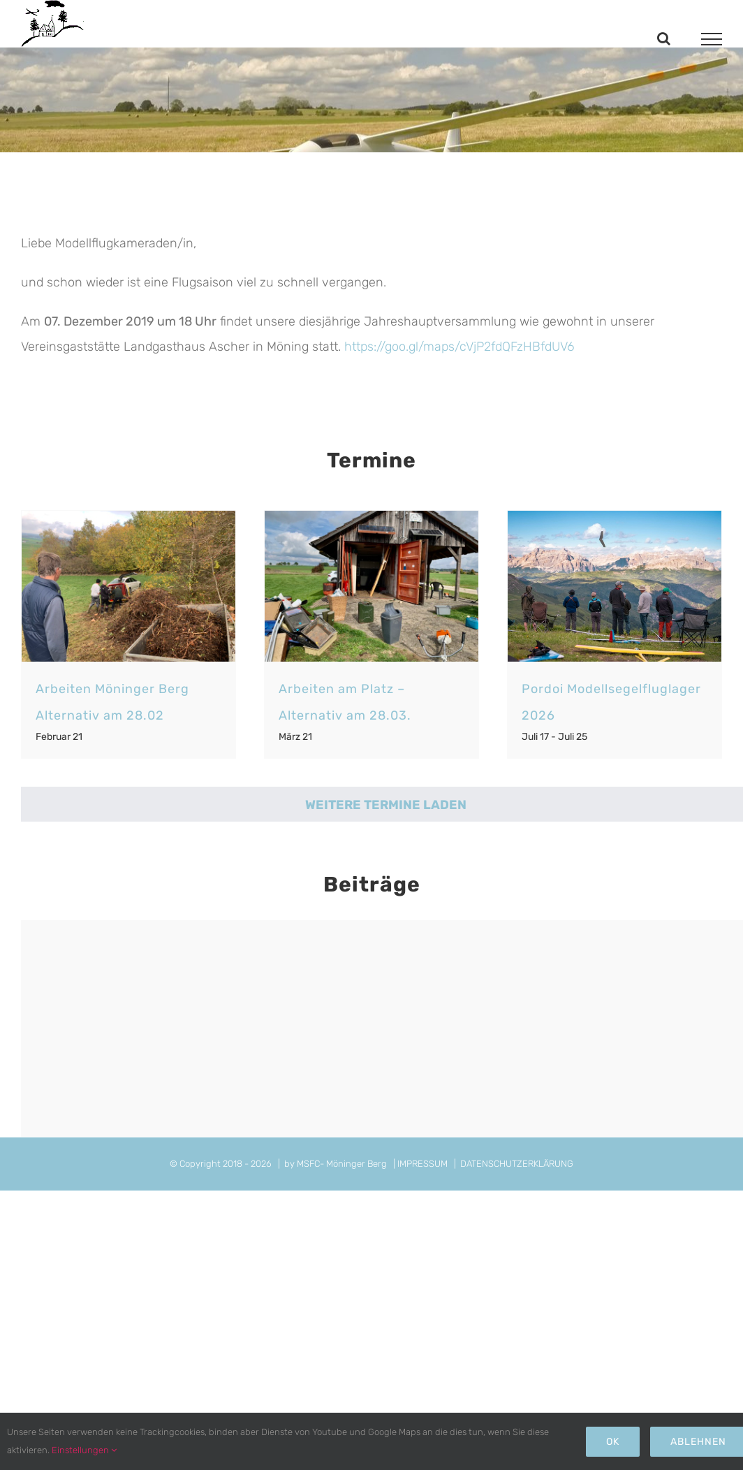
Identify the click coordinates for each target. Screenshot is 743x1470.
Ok (612, 1442)
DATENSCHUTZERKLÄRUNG (516, 1163)
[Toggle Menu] (712, 39)
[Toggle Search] (663, 38)
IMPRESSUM (422, 1163)
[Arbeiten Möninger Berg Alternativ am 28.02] (128, 586)
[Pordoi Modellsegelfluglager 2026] (614, 586)
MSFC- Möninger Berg (342, 1163)
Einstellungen (84, 1450)
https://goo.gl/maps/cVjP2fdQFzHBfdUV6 (459, 346)
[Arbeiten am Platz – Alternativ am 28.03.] (371, 586)
